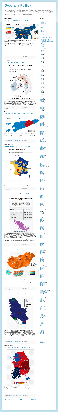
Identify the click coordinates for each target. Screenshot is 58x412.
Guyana (41, 195)
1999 (41, 83)
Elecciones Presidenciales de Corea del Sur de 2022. (18, 347)
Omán (41, 265)
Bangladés (42, 117)
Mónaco (41, 246)
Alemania (41, 102)
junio (42, 30)
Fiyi (40, 181)
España (41, 171)
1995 (41, 88)
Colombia (41, 148)
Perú (41, 275)
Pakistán (41, 268)
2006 (41, 74)
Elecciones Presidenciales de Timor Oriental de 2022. (19, 113)
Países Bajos (42, 267)
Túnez (41, 321)
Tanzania (41, 314)
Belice (41, 122)
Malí (41, 237)
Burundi (41, 133)
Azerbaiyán (42, 115)
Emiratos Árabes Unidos (44, 166)
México (9, 245)
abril (42, 32)
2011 (41, 67)
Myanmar (41, 252)
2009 (41, 70)
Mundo (41, 251)
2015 (41, 62)
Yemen (41, 333)
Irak (41, 203)
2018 (41, 58)
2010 (41, 69)
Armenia (41, 110)
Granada (41, 188)
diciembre (43, 22)
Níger (41, 258)
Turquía (41, 323)
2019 (41, 57)
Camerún (41, 138)
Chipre (41, 146)
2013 (41, 65)
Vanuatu (41, 330)
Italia (41, 211)
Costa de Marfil (42, 155)
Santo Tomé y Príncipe (43, 292)
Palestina (41, 270)
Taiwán (41, 313)
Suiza (41, 308)
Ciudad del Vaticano (43, 147)
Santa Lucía (42, 291)
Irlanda (41, 205)
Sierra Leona (42, 297)
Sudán (41, 305)
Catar (41, 140)
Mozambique (42, 250)
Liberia (41, 226)
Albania (41, 101)
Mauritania (42, 242)
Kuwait (41, 220)
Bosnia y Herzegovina (43, 126)
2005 (41, 75)
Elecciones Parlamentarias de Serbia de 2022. (17, 294)
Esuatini (41, 173)
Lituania (41, 229)
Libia (41, 227)
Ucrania (41, 325)
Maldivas (41, 236)
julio (42, 28)
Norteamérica (42, 260)
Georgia (41, 186)
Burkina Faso (42, 132)
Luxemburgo (42, 230)
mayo (42, 31)
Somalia (41, 300)
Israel (41, 210)
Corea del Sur (9, 396)
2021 (41, 54)
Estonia (41, 172)
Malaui (41, 235)
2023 (41, 19)
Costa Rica (42, 156)
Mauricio (41, 241)
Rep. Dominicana (43, 282)
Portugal (41, 277)
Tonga (41, 318)
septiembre (43, 26)
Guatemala (42, 190)
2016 (41, 61)
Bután (41, 134)
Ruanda (41, 283)
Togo (41, 317)
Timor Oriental (42, 316)
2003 (41, 78)
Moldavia (41, 245)
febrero (42, 51)
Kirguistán (41, 218)
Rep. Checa (42, 281)
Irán (41, 204)
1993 (41, 91)
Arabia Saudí (42, 107)
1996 (41, 87)
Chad (41, 142)
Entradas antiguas (33, 399)
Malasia (41, 234)
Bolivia (41, 125)
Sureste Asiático (42, 309)
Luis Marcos (43, 341)
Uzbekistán (42, 329)
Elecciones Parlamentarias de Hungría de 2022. (17, 250)
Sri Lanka (41, 301)
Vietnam (41, 332)
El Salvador (42, 165)
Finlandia (41, 180)
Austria (41, 114)
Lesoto (41, 222)
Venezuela (42, 331)
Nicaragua (42, 257)
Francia (9, 189)
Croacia (41, 157)
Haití (41, 196)
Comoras (41, 149)
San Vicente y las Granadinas (44, 290)
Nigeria (41, 259)
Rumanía (41, 284)
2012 (41, 66)
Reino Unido (42, 278)
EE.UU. (41, 163)
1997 (41, 86)
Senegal (41, 293)
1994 (41, 90)
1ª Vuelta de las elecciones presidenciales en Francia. (19, 146)
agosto (42, 27)
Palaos (41, 269)
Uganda (41, 326)
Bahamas (41, 116)
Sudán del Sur (42, 306)
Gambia (41, 185)
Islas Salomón (42, 209)
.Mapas (41, 98)
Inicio (21, 399)
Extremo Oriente (42, 178)
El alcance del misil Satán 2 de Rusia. (14, 62)
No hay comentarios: (18, 56)
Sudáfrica (41, 302)
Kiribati (41, 219)
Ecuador (41, 162)
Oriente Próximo (42, 266)
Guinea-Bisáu (42, 194)
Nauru (41, 254)
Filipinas (41, 179)
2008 (41, 71)
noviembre (43, 23)
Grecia (41, 189)
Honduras (41, 197)
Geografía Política (17, 5)
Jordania (41, 214)
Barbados (41, 118)
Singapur (41, 298)
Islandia (41, 206)
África (41, 100)
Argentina (41, 109)
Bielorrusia (42, 124)
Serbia (41, 294)
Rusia (8, 108)
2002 (41, 79)
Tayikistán (41, 315)
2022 (41, 21)
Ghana (41, 187)
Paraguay (41, 274)
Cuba (41, 158)
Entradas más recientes (8, 399)
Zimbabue (41, 337)
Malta (41, 238)
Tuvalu (41, 324)
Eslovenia (41, 170)
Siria (41, 299)
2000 (41, 82)
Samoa (41, 286)
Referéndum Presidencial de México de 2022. (16, 194)
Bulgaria (41, 131)
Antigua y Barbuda (43, 106)
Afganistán (42, 99)
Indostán (41, 202)
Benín (41, 123)
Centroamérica (42, 141)
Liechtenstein (42, 228)
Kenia (41, 217)
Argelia (41, 108)
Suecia (41, 307)
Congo (41, 150)
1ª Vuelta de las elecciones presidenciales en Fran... (45, 40)
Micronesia (42, 244)
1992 (41, 92)
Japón (41, 213)
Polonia (41, 276)
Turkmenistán (42, 322)
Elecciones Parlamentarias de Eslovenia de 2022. (17, 20)
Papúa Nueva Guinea (43, 273)
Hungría (9, 289)
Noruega (41, 261)
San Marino (42, 289)
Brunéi (41, 130)
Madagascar (42, 233)
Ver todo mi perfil (42, 342)
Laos (41, 221)
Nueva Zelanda (42, 262)
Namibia (41, 253)
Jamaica (41, 212)
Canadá (41, 139)
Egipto (41, 164)
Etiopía (41, 174)
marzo (42, 50)
